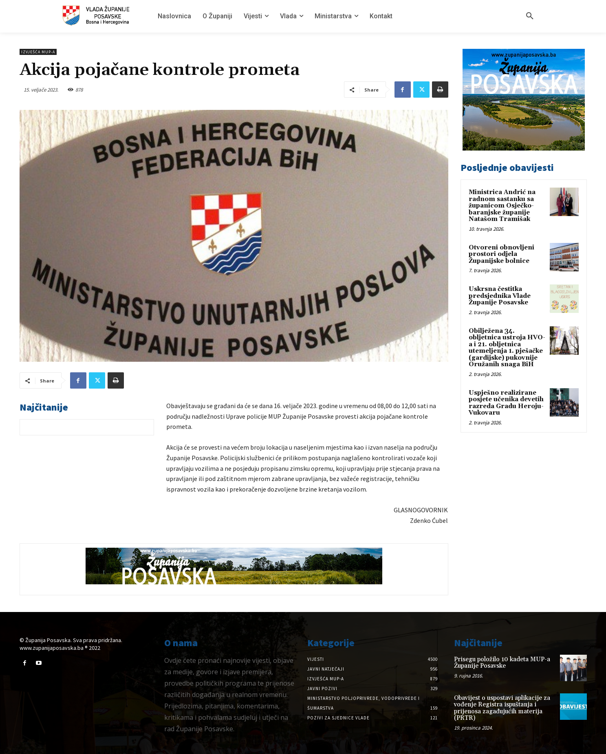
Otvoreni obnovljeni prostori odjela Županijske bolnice (501, 254)
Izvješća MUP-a (38, 52)
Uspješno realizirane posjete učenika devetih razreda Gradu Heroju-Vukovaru (506, 403)
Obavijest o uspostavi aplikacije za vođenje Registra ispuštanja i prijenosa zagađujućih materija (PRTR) (502, 708)
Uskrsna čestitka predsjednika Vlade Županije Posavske (500, 295)
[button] (529, 16)
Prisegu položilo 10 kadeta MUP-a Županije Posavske (502, 663)
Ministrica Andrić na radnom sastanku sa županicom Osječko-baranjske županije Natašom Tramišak (502, 205)
